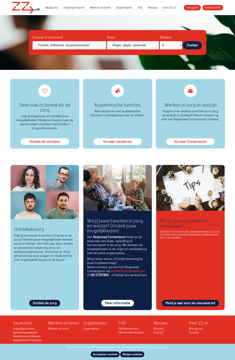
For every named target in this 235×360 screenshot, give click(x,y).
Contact (194, 332)
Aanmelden (213, 7)
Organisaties (124, 7)
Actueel (159, 328)
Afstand (165, 37)
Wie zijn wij (196, 328)
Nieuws (152, 7)
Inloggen (192, 7)
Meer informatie (117, 303)
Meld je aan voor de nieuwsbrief (190, 303)
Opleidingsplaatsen (25, 332)
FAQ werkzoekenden (131, 332)
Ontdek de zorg (45, 303)
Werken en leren (100, 7)
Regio (111, 37)
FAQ (140, 7)
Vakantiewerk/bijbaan (27, 336)
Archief (158, 332)
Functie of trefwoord (47, 37)
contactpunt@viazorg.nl (128, 271)
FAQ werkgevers (128, 328)
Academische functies (27, 340)
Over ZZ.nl (169, 7)
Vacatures (51, 7)
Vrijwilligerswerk (74, 7)
